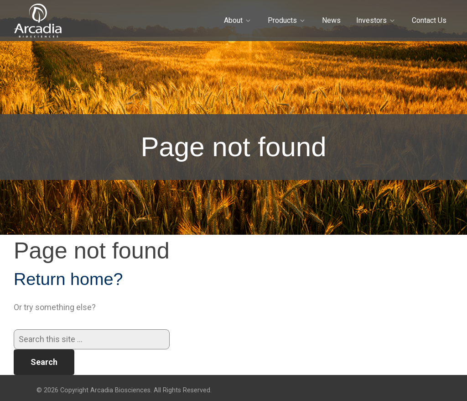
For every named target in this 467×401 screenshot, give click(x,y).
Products (282, 20)
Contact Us (429, 20)
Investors (371, 20)
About (233, 20)
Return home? (68, 279)
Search (44, 362)
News (331, 20)
